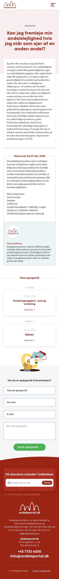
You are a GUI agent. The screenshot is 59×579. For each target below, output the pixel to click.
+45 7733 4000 (29, 551)
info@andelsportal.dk (29, 556)
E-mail (10, 414)
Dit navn (11, 402)
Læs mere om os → (30, 533)
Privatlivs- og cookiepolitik (27, 494)
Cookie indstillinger (41, 571)
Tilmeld (47, 483)
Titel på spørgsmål (17, 391)
